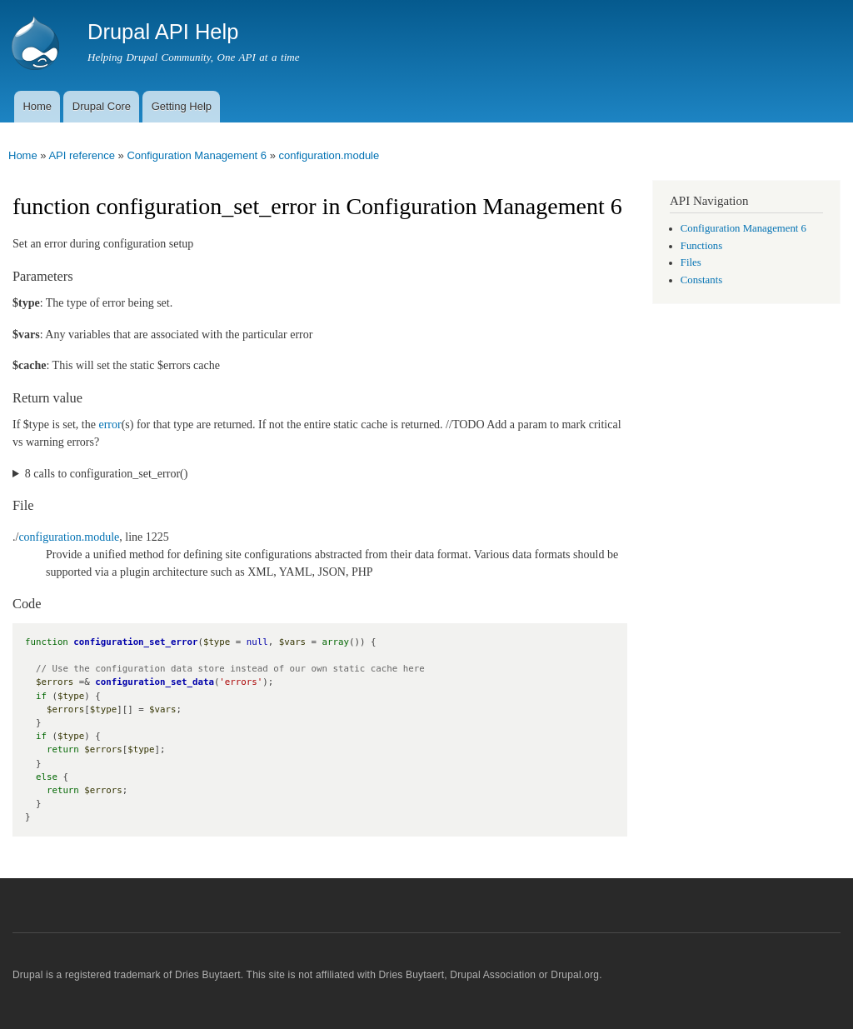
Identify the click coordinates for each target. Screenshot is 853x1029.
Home (37, 106)
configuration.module (329, 155)
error (109, 424)
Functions (701, 246)
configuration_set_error (135, 642)
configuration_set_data (154, 682)
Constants (701, 280)
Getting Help (182, 106)
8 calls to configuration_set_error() (106, 473)
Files (691, 262)
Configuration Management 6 (197, 155)
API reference (81, 155)
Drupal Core (101, 106)
